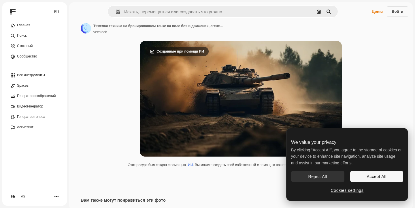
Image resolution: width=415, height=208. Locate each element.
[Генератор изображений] (34, 96)
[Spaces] (34, 85)
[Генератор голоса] (34, 117)
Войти (397, 11)
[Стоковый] (34, 46)
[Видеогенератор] (34, 106)
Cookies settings (347, 190)
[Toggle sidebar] (56, 11)
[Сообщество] (34, 56)
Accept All (376, 176)
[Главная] (34, 25)
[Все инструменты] (34, 75)
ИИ (190, 165)
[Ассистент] (34, 127)
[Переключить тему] (23, 196)
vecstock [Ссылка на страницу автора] (100, 32)
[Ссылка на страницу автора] (86, 28)
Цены (377, 11)
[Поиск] (34, 35)
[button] (116, 12)
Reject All (317, 176)
